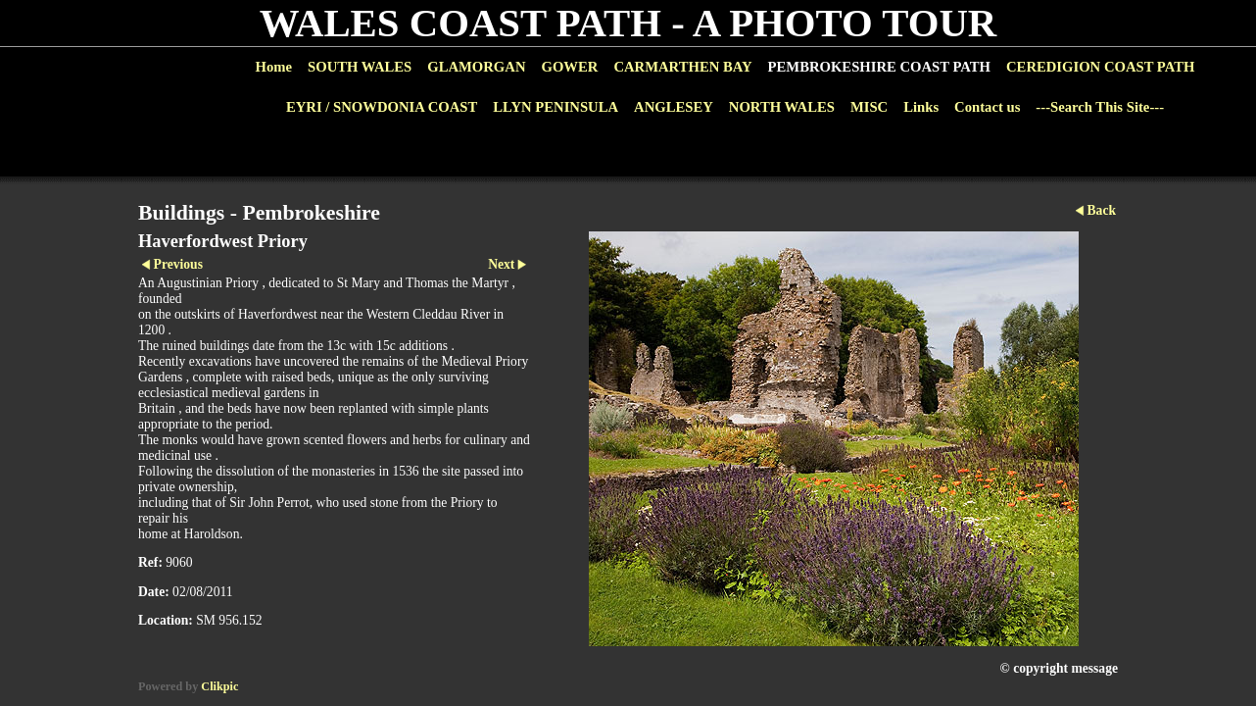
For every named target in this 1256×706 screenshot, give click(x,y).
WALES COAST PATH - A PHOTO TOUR (628, 23)
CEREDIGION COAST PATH (1100, 67)
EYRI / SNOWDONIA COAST (381, 107)
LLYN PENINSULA (555, 107)
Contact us (987, 107)
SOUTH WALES (359, 67)
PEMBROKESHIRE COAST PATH (879, 67)
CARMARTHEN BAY (682, 67)
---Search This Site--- (1100, 107)
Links (921, 107)
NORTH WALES (782, 107)
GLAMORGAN (476, 67)
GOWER (569, 67)
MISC (869, 107)
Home (274, 67)
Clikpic (219, 686)
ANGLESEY (673, 107)
